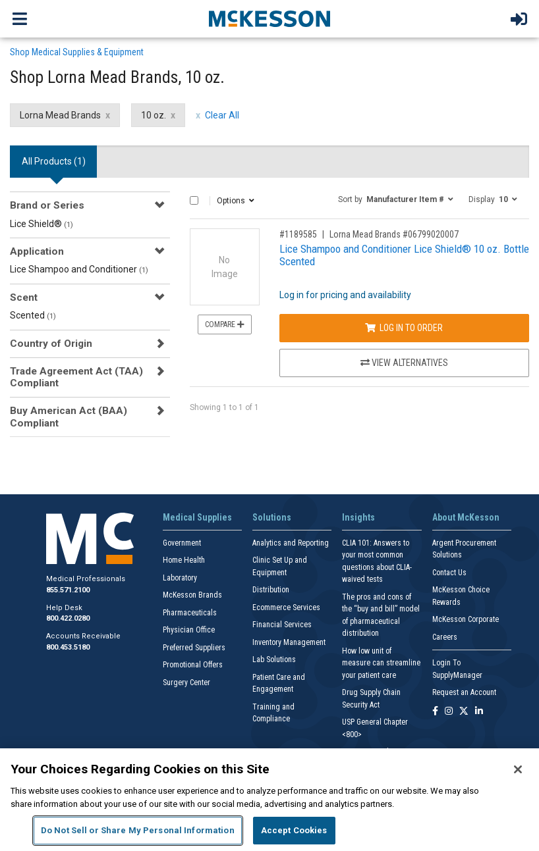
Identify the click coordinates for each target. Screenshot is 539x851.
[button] (395, 198)
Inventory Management (289, 642)
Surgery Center (186, 682)
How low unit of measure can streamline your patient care (381, 663)
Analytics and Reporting (290, 543)
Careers (444, 637)
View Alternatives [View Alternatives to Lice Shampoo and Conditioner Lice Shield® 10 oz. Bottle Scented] (404, 362)
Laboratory (180, 577)
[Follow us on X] (463, 712)
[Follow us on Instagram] (449, 712)
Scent (24, 297)
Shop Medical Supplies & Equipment (77, 52)
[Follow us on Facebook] (435, 712)
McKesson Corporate (465, 619)
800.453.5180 (68, 647)
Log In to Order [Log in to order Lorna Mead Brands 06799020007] (404, 327)
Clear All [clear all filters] (222, 115)
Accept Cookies (294, 830)
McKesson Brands (192, 595)
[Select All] (194, 200)
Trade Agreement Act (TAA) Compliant (76, 377)
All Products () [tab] (54, 161)
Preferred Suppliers (194, 647)
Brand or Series (47, 205)
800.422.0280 (68, 618)
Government (182, 543)
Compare (224, 324)
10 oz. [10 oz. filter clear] (153, 115)
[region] (269, 799)
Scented (33, 315)
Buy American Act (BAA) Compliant (68, 416)
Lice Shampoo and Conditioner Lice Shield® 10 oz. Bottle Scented (404, 255)
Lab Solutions (274, 659)
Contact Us (449, 572)
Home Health (184, 560)
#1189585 (298, 234)
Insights (358, 517)
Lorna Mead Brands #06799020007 (394, 234)
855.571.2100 (68, 590)
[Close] (517, 769)
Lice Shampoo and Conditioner (79, 269)
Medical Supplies (197, 517)
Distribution (270, 589)
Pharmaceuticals (190, 612)
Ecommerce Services (286, 607)
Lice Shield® (41, 224)
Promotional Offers (193, 664)
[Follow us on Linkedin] (479, 712)
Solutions (271, 517)
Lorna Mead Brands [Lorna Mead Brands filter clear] (60, 115)
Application (37, 251)
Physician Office (189, 629)
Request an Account (464, 692)
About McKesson (465, 517)
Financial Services (282, 624)
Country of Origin (51, 343)
